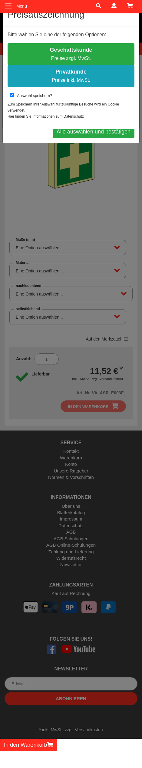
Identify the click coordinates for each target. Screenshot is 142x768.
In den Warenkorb (28, 745)
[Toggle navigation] (8, 6)
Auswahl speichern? (31, 95)
